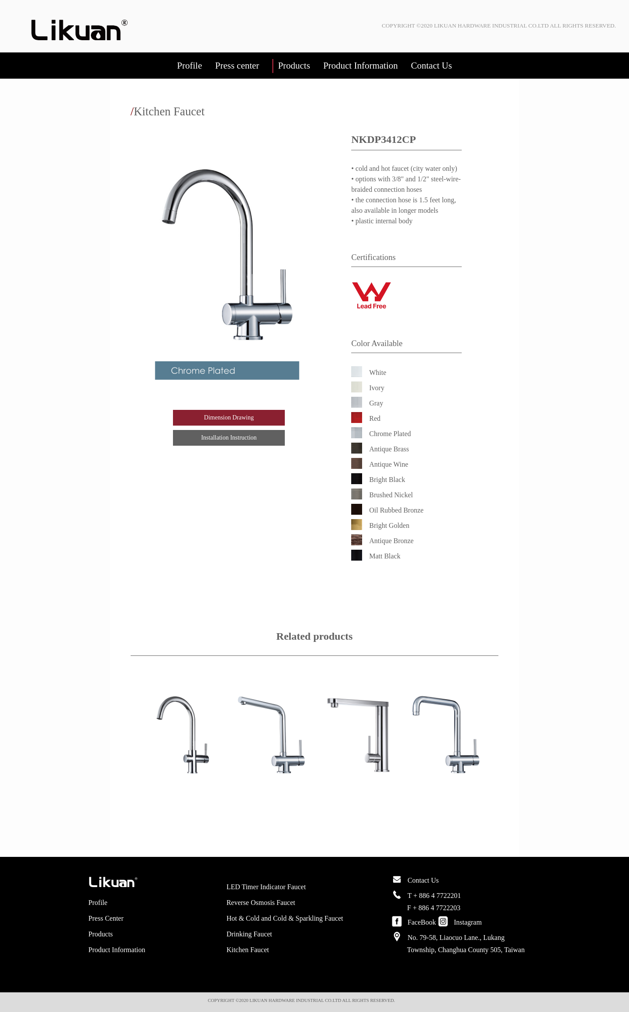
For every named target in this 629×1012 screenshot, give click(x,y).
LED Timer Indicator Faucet (266, 887)
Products (294, 65)
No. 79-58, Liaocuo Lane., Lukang (456, 937)
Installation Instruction (228, 437)
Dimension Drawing (229, 417)
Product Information (360, 65)
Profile (189, 65)
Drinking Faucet (249, 934)
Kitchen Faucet (247, 949)
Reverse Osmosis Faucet (260, 902)
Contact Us (431, 65)
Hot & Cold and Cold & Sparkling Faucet (284, 918)
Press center (237, 65)
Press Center (105, 918)
